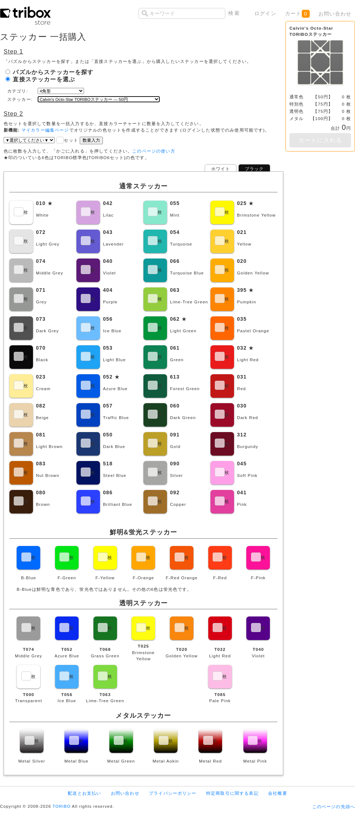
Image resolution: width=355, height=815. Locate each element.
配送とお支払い (84, 793)
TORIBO (62, 806)
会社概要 (277, 793)
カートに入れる (320, 140)
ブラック (254, 168)
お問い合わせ (334, 14)
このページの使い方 (153, 151)
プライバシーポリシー (173, 793)
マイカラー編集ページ (45, 130)
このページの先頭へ (333, 806)
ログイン (265, 13)
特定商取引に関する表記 (232, 793)
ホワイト (220, 168)
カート (297, 14)
